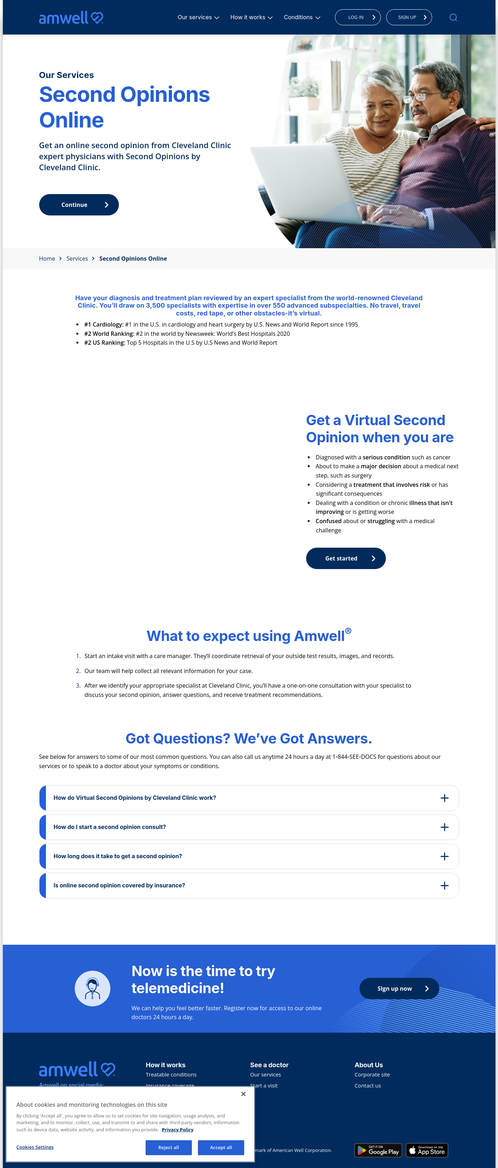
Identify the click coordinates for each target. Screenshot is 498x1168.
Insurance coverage (170, 1085)
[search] (453, 17)
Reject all (168, 1150)
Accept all (221, 1150)
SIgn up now (405, 988)
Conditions (299, 17)
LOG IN (363, 17)
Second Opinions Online (133, 258)
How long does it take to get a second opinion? (118, 856)
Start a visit (264, 1085)
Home (50, 258)
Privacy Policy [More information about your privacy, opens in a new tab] (178, 1131)
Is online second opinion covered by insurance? (119, 885)
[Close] (243, 1096)
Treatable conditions (171, 1074)
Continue (87, 205)
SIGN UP (414, 17)
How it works (248, 17)
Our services (196, 17)
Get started (352, 558)
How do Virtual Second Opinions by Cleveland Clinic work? (135, 797)
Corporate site (372, 1074)
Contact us (368, 1085)
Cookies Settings (35, 1149)
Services (81, 258)
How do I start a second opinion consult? (110, 826)
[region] (130, 1126)
